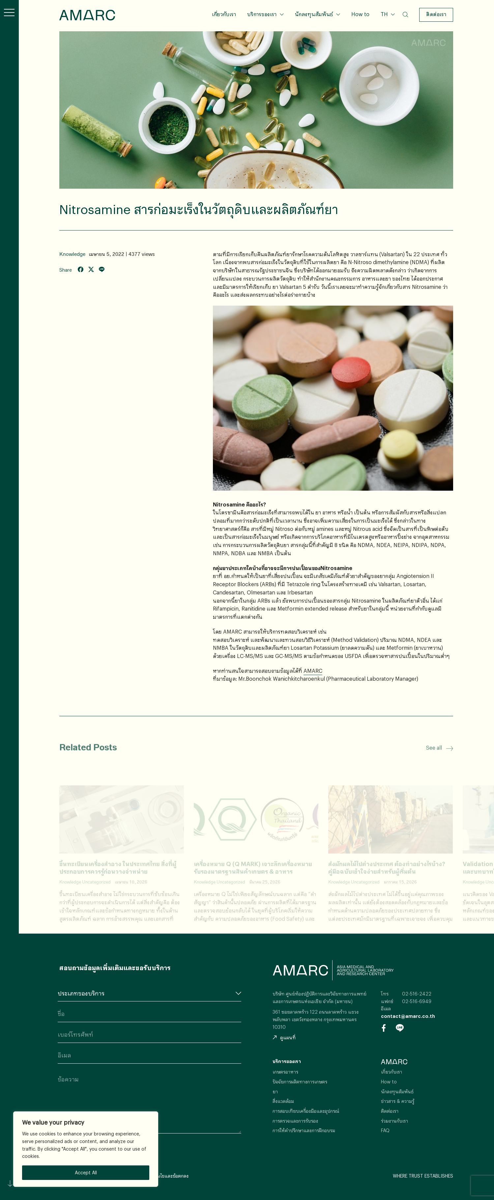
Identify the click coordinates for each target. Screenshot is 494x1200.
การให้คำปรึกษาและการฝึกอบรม (304, 1130)
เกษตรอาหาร (285, 1071)
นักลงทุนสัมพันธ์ (314, 14)
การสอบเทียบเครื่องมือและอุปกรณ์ (306, 1110)
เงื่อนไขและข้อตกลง (169, 1175)
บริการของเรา (261, 14)
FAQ (385, 1130)
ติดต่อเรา (436, 14)
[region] (85, 1149)
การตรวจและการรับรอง (295, 1120)
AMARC (87, 15)
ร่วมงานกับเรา (394, 1120)
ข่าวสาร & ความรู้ (397, 1101)
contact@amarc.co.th (408, 1016)
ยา (275, 1091)
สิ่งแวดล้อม (283, 1101)
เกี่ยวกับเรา (224, 14)
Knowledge (72, 254)
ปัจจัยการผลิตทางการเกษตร (300, 1081)
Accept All (86, 1172)
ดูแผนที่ (284, 1037)
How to (360, 14)
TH (385, 14)
